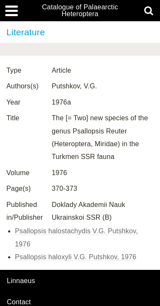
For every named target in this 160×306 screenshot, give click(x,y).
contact (19, 302)
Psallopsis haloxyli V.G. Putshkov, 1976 (76, 257)
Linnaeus (21, 281)
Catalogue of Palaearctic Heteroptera (80, 10)
